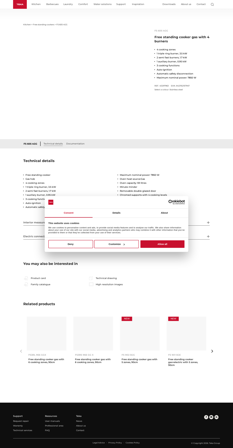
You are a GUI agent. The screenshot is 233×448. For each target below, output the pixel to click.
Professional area (54, 426)
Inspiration (139, 4)
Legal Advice (99, 443)
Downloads (169, 4)
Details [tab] (116, 212)
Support (121, 4)
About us (186, 4)
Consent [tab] (69, 212)
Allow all (162, 244)
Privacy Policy (115, 443)
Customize (117, 244)
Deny (71, 244)
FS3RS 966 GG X (84, 354)
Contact (201, 4)
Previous (21, 351)
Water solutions (103, 4)
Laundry (68, 4)
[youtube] (211, 417)
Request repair (21, 421)
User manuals (52, 421)
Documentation (76, 143)
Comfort (84, 4)
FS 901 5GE (174, 354)
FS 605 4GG (31, 144)
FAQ (47, 430)
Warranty (18, 426)
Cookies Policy (133, 443)
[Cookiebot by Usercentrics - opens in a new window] (171, 202)
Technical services (22, 430)
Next (212, 351)
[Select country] (218, 4)
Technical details (53, 143)
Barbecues (53, 4)
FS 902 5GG (128, 354)
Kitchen (36, 4)
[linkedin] (216, 417)
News (79, 421)
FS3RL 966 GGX (37, 354)
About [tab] (164, 212)
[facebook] (206, 417)
